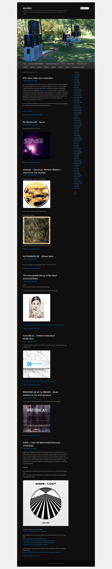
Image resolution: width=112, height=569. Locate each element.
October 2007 (77, 176)
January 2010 (77, 150)
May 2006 (76, 186)
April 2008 (76, 171)
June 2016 (76, 99)
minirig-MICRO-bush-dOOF (78, 67)
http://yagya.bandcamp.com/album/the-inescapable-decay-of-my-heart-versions (43, 324)
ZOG (36, 81)
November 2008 (78, 163)
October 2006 (77, 181)
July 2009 (76, 155)
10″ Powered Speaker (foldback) (36, 63)
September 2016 (78, 97)
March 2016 (77, 100)
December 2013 (78, 123)
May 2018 (76, 87)
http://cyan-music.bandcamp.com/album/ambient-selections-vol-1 (40, 381)
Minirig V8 (67, 67)
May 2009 (76, 158)
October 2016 (77, 95)
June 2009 (76, 156)
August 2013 (77, 127)
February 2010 (77, 148)
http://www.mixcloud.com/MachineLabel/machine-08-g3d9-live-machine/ (41, 552)
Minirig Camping (71, 63)
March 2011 (77, 142)
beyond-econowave (38, 114)
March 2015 (77, 105)
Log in (75, 194)
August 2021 (77, 84)
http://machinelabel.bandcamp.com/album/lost (35, 531)
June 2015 (76, 104)
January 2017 (77, 92)
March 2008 (77, 173)
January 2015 (77, 109)
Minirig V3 (39, 67)
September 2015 (78, 102)
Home (24, 63)
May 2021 (76, 85)
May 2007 (76, 178)
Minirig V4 (46, 67)
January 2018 (77, 89)
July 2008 (76, 166)
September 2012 (78, 140)
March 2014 (77, 118)
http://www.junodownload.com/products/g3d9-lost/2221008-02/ (39, 540)
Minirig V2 (32, 67)
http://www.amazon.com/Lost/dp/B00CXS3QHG (35, 544)
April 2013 (76, 133)
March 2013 (77, 135)
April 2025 (76, 75)
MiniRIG (27, 8)
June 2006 (76, 185)
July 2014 (76, 115)
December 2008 (78, 161)
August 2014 (77, 113)
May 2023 (76, 77)
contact (63, 63)
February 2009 (77, 160)
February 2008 (77, 175)
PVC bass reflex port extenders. (38, 78)
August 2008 (77, 165)
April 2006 (76, 188)
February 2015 (77, 107)
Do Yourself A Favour (32, 162)
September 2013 (78, 125)
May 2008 (76, 170)
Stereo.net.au (45, 90)
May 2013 (76, 132)
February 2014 (77, 120)
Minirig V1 (25, 67)
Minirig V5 (53, 67)
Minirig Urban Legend (82, 63)
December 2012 (78, 138)
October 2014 (77, 112)
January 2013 (77, 137)
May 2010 (76, 145)
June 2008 (76, 168)
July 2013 (76, 128)
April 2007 (76, 180)
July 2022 (76, 79)
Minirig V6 (60, 67)
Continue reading (28, 111)
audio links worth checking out (52, 63)
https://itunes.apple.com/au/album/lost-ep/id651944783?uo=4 (39, 542)
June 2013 (76, 130)
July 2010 (76, 143)
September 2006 (78, 183)
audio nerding (30, 114)
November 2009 (78, 151)
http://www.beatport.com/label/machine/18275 (35, 539)
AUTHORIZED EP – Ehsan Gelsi (38, 256)
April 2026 (76, 74)
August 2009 (77, 153)
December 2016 (78, 94)
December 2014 (78, 110)
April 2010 (76, 147)
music (38, 162)
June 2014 (76, 117)
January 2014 (77, 122)
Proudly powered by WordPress (56, 563)
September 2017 (78, 90)
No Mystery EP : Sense (34, 122)
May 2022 (76, 80)
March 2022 (77, 82)
